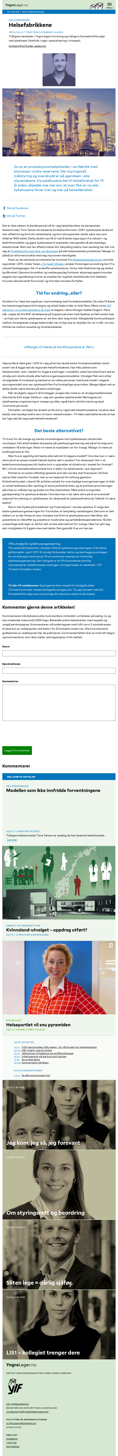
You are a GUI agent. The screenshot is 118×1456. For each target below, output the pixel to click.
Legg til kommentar (17, 750)
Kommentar (10, 681)
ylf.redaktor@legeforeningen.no (27, 1411)
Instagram (12, 1446)
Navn (6, 646)
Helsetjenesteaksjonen (87, 259)
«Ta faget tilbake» (53, 263)
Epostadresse (11, 663)
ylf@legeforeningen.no (21, 1423)
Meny (109, 5)
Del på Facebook (15, 208)
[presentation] (31, 734)
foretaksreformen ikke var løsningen (34, 251)
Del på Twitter (14, 215)
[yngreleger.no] (45, 5)
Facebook (12, 1438)
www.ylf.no (13, 1427)
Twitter (11, 1442)
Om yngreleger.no (17, 1404)
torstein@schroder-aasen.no (27, 46)
